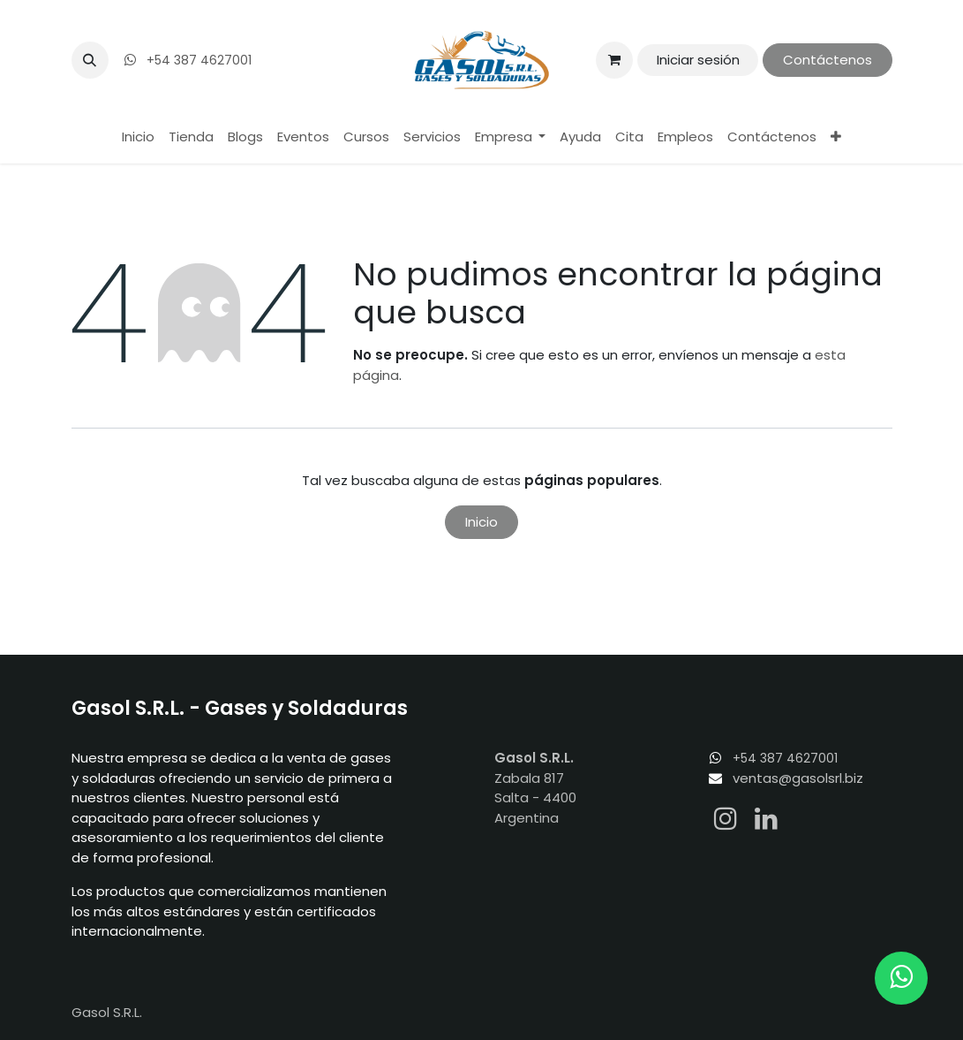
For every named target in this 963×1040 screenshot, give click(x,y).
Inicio (481, 521)
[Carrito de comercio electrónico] (614, 60)
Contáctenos (827, 59)
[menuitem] (138, 137)
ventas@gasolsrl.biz (798, 778)
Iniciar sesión (698, 59)
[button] (90, 60)
